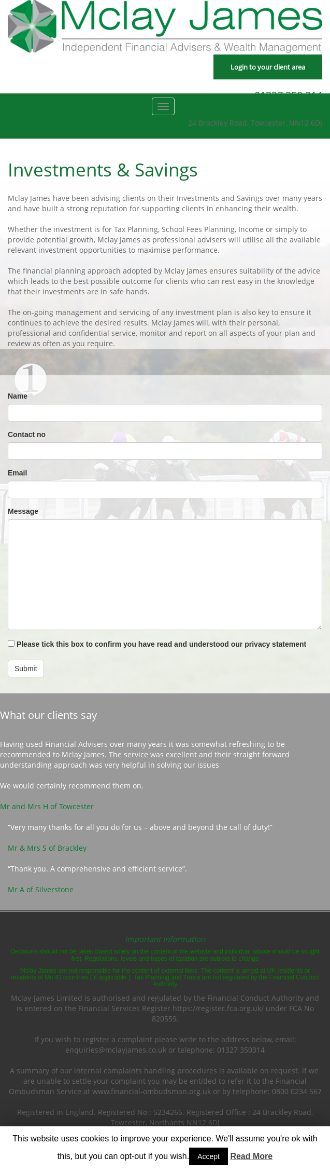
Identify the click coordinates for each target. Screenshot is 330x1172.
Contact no (27, 434)
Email (17, 473)
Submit (26, 668)
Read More (251, 1156)
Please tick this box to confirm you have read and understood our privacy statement (157, 644)
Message (23, 511)
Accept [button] (208, 1156)
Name (17, 396)
